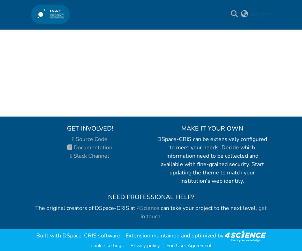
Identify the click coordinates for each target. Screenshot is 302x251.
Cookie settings (107, 245)
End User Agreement (189, 245)
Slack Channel (90, 156)
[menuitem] (244, 14)
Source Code (89, 139)
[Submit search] (234, 14)
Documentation (89, 147)
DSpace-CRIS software (91, 236)
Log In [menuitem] (258, 14)
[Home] (50, 14)
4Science (148, 208)
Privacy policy (145, 245)
